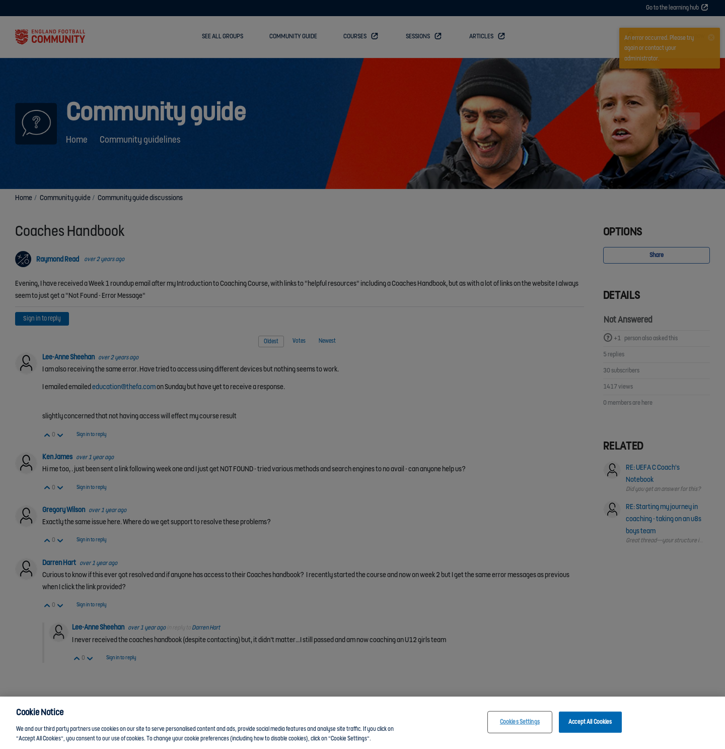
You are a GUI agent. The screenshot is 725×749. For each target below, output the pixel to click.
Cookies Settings (520, 722)
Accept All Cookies (590, 722)
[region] (362, 723)
